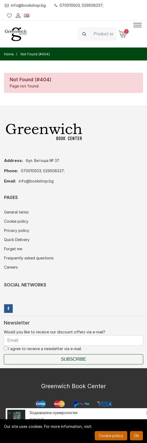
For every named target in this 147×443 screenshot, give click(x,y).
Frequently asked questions (29, 258)
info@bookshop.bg (25, 5)
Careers (11, 267)
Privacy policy (16, 230)
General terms (16, 212)
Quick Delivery (17, 239)
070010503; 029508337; (78, 5)
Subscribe (73, 359)
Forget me (13, 248)
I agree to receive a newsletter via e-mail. (43, 348)
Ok (136, 435)
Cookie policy (16, 221)
